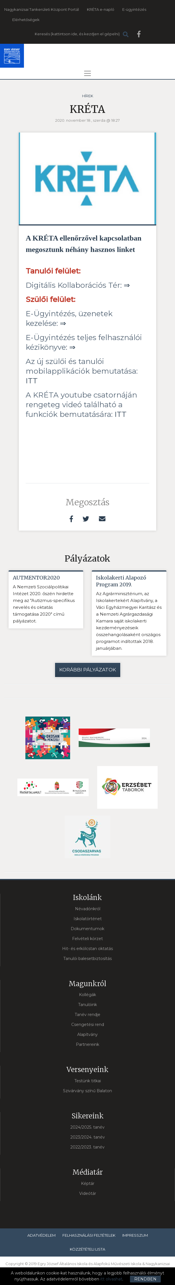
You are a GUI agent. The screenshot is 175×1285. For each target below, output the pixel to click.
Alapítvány (87, 1034)
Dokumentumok (87, 928)
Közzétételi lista (87, 1249)
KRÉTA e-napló (100, 9)
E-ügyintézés (134, 9)
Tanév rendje (87, 1014)
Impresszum (135, 1235)
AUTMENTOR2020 (36, 577)
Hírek (87, 96)
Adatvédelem (41, 1235)
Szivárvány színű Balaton (87, 1090)
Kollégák (87, 995)
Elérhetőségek (26, 19)
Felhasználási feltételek (88, 1235)
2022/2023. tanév (87, 1147)
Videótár (87, 1193)
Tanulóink (87, 1004)
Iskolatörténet (88, 918)
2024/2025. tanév (87, 1127)
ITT (32, 380)
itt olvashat (111, 1279)
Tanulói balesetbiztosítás (87, 958)
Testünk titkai (87, 1080)
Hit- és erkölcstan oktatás (87, 948)
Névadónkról (87, 908)
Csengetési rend (87, 1024)
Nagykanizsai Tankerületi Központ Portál (41, 9)
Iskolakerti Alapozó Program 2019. (121, 581)
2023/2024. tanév (87, 1137)
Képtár (87, 1183)
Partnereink (87, 1044)
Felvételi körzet (87, 938)
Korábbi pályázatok (87, 669)
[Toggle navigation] (87, 73)
